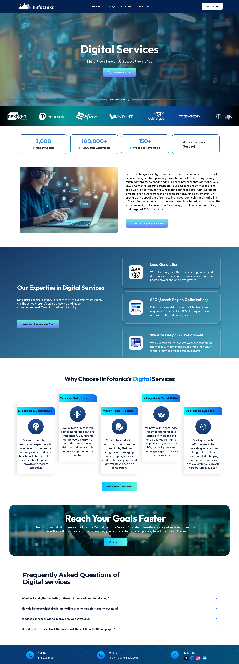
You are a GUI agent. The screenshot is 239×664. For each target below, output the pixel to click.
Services (96, 6)
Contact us (142, 6)
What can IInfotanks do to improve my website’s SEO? (60, 620)
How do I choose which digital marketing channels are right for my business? (76, 609)
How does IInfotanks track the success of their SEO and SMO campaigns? (74, 630)
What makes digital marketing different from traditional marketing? (71, 598)
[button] (120, 599)
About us (125, 6)
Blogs (112, 6)
